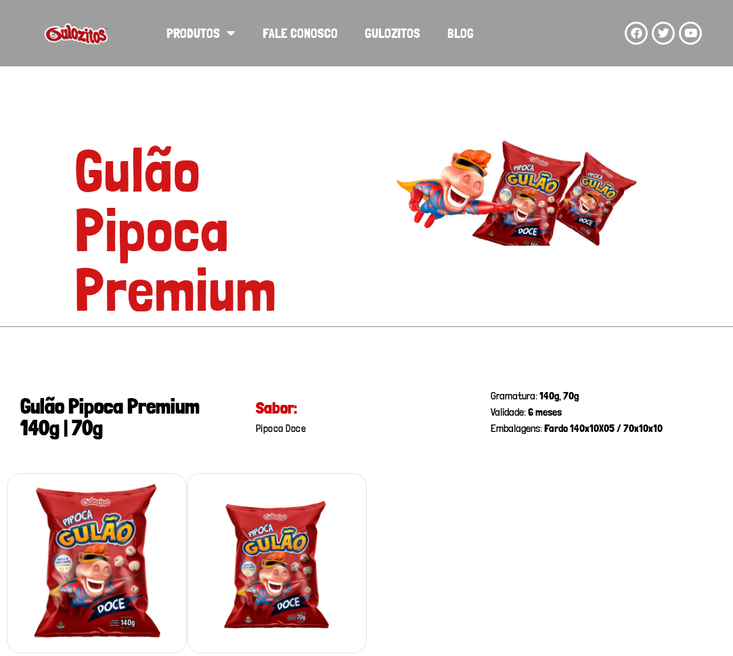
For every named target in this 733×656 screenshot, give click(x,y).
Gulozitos (392, 33)
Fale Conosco (300, 33)
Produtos (201, 33)
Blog (460, 33)
